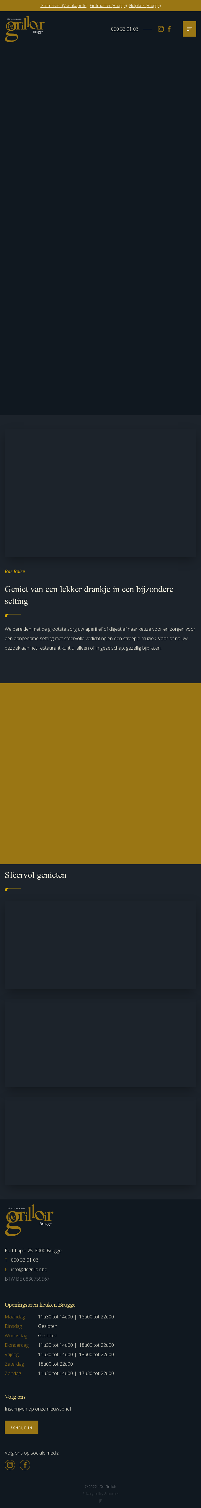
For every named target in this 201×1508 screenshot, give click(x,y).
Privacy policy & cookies (100, 1493)
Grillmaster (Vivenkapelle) (63, 5)
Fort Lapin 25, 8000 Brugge (33, 1250)
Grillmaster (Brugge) (108, 5)
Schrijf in (21, 1427)
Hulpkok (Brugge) (145, 5)
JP (100, 1500)
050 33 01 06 (124, 29)
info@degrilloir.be (26, 1269)
